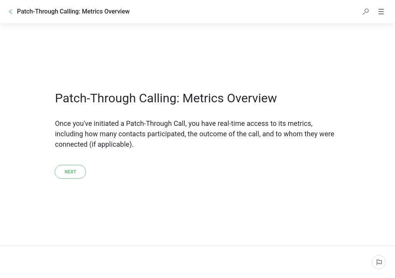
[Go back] (10, 11)
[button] (365, 11)
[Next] (70, 172)
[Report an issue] (379, 262)
